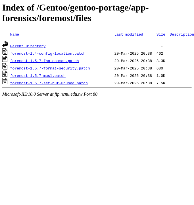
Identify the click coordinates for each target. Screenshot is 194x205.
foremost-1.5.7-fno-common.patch (44, 60)
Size (161, 34)
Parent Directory (28, 45)
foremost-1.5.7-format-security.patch (50, 68)
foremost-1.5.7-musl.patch (38, 75)
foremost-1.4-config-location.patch (47, 53)
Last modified (128, 34)
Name (14, 34)
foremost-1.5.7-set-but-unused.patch (49, 82)
